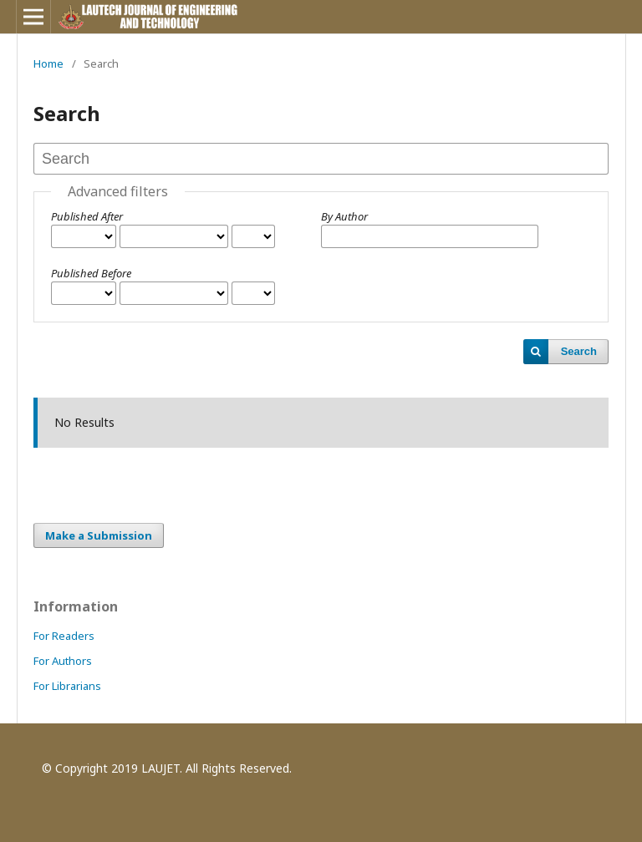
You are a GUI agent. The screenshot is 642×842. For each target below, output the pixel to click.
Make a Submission (98, 535)
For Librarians (67, 685)
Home (48, 63)
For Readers (63, 635)
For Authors (62, 660)
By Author (344, 216)
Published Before (91, 273)
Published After (87, 216)
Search (579, 351)
